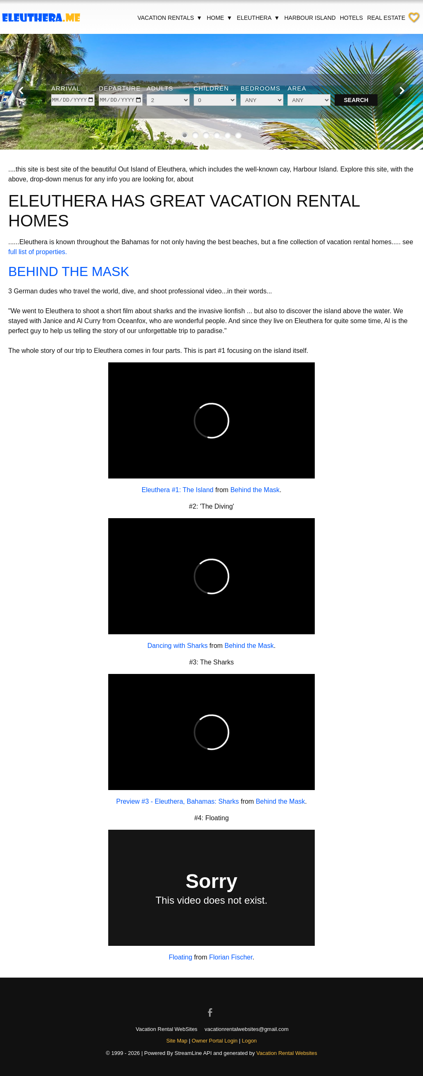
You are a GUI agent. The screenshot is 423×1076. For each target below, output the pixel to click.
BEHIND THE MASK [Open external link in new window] (68, 271)
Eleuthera (258, 17)
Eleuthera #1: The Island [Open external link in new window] (178, 489)
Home (220, 17)
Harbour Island (309, 17)
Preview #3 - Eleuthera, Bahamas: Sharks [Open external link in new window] (177, 801)
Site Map (176, 1041)
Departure (119, 88)
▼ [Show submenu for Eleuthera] (277, 17)
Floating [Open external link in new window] (180, 957)
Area (297, 88)
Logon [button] (249, 1041)
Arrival (66, 88)
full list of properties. (37, 251)
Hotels (351, 17)
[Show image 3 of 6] (206, 135)
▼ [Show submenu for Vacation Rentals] (199, 17)
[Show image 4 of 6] (217, 135)
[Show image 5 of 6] (227, 135)
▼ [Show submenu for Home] (229, 17)
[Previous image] (21, 90)
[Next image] (401, 90)
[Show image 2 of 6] (195, 135)
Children (211, 88)
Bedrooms (260, 88)
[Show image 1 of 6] (184, 135)
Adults (160, 88)
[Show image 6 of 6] (238, 135)
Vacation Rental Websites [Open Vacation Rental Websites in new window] (287, 1053)
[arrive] (73, 100)
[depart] (120, 100)
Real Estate (386, 17)
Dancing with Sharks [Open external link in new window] (177, 645)
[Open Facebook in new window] (211, 1005)
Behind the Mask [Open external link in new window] (255, 489)
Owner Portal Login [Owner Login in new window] (215, 1041)
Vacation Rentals (170, 17)
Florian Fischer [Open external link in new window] (230, 957)
